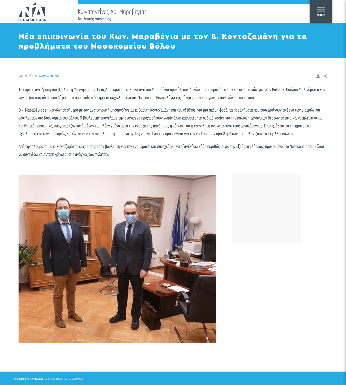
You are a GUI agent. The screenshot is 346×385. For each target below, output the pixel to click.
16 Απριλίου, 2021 (49, 76)
